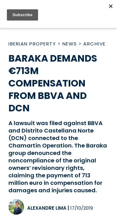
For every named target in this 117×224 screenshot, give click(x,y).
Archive (94, 43)
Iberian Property (32, 43)
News (69, 43)
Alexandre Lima (46, 208)
